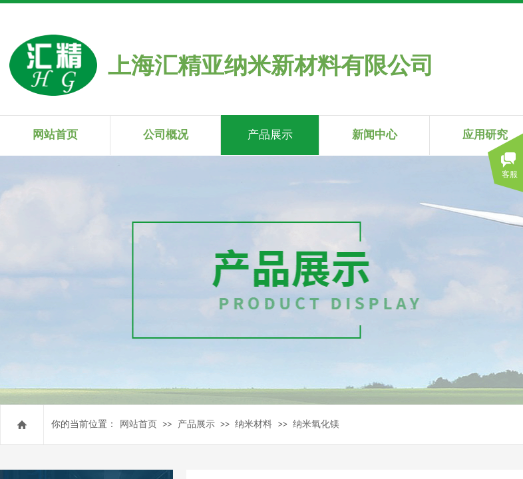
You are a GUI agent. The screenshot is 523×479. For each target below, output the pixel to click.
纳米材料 (253, 424)
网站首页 (138, 424)
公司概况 (165, 134)
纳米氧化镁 (316, 424)
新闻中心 (374, 134)
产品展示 (196, 424)
